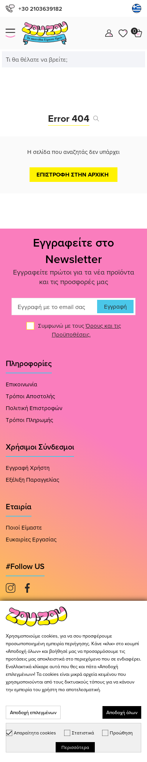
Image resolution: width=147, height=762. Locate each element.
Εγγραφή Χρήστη (28, 468)
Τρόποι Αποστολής (30, 396)
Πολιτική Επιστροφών (34, 408)
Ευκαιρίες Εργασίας (31, 539)
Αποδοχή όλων (121, 712)
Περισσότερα (75, 747)
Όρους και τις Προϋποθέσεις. (86, 330)
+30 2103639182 (34, 9)
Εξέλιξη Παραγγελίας (32, 480)
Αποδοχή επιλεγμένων (33, 712)
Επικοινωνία (21, 384)
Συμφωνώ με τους (79, 330)
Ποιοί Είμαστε (24, 527)
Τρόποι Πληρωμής (29, 420)
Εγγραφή (115, 307)
